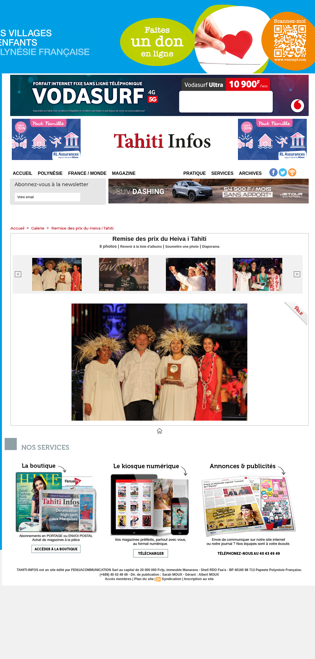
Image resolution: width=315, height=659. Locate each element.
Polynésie (50, 173)
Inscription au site (197, 579)
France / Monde (87, 173)
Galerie (40, 228)
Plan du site (144, 579)
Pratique (194, 173)
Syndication (171, 579)
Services (222, 173)
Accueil (22, 173)
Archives (250, 173)
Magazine (123, 173)
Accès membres (119, 579)
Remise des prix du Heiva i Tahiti (87, 228)
